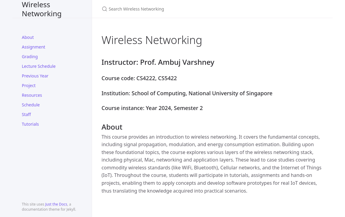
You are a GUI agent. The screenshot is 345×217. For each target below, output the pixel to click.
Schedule (31, 105)
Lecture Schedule (39, 66)
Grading (30, 56)
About (28, 37)
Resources (32, 95)
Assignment (33, 47)
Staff (26, 114)
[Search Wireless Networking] (172, 9)
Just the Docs (56, 204)
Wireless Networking (42, 9)
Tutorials (30, 124)
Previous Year (35, 76)
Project (29, 85)
